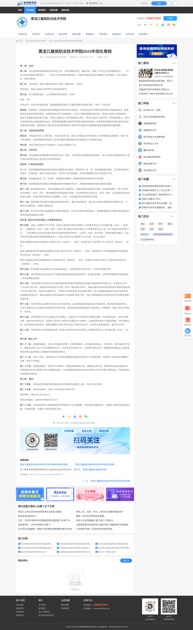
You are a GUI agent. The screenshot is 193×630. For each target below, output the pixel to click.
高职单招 (20, 615)
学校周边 (103, 34)
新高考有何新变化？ (27, 516)
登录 (172, 3)
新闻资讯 (116, 34)
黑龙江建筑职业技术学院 (35, 41)
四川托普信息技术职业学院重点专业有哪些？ (113, 544)
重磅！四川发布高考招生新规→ (91, 516)
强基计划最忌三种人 (151, 199)
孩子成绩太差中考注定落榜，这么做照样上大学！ (158, 203)
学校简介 (36, 34)
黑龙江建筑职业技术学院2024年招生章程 (94, 464)
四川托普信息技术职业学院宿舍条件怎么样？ (36, 544)
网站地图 (65, 605)
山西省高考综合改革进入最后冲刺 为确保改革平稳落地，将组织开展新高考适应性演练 (104, 524)
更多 (174, 63)
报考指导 (143, 34)
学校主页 (22, 34)
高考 (151, 224)
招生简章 (63, 34)
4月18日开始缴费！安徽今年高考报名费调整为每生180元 (45, 529)
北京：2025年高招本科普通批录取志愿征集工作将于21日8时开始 (46, 520)
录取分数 (76, 34)
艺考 (160, 224)
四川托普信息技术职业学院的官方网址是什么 (75, 544)
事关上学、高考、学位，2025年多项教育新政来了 (100, 512)
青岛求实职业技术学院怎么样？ (32, 552)
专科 (160, 229)
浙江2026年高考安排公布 (151, 85)
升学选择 (20, 605)
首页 (20, 10)
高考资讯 (20, 608)
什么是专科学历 (147, 239)
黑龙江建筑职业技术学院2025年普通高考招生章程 (44, 464)
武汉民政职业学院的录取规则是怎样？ (35, 548)
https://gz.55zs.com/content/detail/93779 (46, 474)
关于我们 (42, 605)
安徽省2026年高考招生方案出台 (154, 89)
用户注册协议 (44, 612)
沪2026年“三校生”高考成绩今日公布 (156, 94)
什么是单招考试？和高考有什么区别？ (158, 194)
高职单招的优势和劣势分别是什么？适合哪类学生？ (158, 186)
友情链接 (65, 608)
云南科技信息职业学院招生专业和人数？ (75, 548)
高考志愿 (20, 612)
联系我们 (42, 608)
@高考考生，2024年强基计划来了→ (35, 524)
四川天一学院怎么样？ (106, 552)
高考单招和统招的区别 (162, 234)
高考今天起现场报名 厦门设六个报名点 (94, 520)
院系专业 (49, 34)
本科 (151, 229)
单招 (169, 224)
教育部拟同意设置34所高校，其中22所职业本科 (157, 81)
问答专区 (130, 34)
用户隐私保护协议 (46, 615)
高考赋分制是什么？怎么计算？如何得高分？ (158, 190)
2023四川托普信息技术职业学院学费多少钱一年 (113, 548)
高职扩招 (144, 234)
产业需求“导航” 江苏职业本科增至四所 (94, 529)
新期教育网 (27, 3)
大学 (142, 229)
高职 (142, 224)
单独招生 (90, 34)
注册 (159, 3)
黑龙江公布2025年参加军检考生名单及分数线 (40, 512)
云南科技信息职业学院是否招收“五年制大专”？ (75, 552)
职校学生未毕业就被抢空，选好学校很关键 (158, 207)
